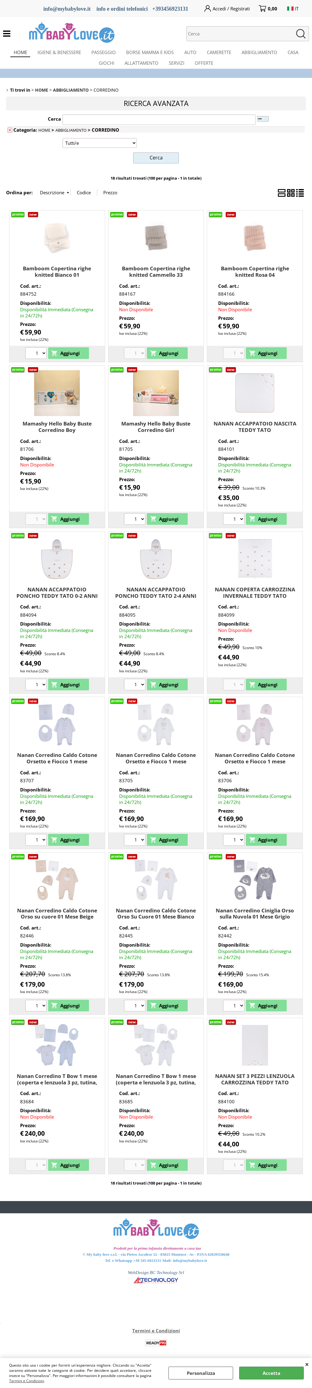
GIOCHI (104, 69)
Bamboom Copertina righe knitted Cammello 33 (156, 280)
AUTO (191, 54)
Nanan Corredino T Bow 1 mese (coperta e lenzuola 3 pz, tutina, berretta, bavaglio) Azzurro (57, 1091)
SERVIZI (177, 69)
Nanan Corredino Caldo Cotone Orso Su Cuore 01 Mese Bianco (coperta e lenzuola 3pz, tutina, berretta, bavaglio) (156, 928)
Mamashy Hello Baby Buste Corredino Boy (57, 435)
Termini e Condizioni (26, 1380)
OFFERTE (206, 69)
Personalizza (201, 1373)
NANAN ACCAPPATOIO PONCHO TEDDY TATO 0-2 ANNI (57, 601)
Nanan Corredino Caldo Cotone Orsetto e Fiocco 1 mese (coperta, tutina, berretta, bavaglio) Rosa (255, 773)
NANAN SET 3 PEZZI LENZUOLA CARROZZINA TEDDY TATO (255, 1087)
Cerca (54, 128)
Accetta (271, 1373)
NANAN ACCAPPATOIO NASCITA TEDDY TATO (255, 435)
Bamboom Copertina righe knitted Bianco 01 (57, 280)
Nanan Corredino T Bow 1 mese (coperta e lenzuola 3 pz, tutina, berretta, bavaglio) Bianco (156, 1091)
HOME (14, 54)
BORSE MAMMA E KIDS (149, 54)
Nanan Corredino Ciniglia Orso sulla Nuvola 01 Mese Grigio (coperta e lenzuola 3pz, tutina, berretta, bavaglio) (254, 928)
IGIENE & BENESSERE (55, 54)
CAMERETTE (222, 54)
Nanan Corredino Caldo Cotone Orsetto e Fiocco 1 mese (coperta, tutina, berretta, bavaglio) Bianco (156, 773)
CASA (299, 54)
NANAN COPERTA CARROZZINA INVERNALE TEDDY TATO (255, 601)
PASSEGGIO (101, 54)
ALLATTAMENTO (141, 69)
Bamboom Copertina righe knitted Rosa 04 (255, 280)
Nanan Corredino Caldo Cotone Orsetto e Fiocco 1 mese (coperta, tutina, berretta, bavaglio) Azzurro (57, 773)
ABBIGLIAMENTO (264, 54)
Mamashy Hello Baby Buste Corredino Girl (155, 435)
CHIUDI (307, 1364)
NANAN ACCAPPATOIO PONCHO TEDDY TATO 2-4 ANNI (156, 601)
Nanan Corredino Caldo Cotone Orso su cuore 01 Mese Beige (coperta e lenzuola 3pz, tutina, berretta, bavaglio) (57, 928)
